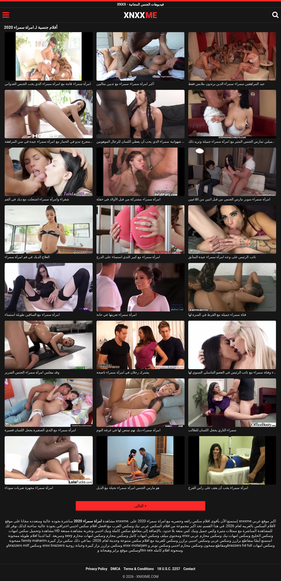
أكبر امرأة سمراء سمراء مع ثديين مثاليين (125, 84)
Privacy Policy (96, 569)
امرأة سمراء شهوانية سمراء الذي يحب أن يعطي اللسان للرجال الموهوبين (140, 141)
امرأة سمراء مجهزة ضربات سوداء (29, 488)
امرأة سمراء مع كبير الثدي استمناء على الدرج (128, 257)
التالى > (140, 506)
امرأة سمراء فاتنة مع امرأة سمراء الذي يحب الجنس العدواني (48, 84)
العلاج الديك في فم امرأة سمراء (27, 257)
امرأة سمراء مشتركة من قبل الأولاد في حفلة (128, 199)
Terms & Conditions (139, 569)
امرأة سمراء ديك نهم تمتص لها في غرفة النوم (128, 430)
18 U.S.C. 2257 (168, 569)
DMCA (115, 569)
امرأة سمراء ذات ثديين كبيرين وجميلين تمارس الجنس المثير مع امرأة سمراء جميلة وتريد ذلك (232, 141)
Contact (189, 569)
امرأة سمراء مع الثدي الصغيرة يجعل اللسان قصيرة (40, 430)
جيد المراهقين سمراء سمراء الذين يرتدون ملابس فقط (226, 84)
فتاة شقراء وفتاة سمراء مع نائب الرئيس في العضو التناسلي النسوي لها (232, 372)
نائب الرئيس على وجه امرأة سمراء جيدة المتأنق (222, 257)
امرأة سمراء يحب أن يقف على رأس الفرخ (218, 488)
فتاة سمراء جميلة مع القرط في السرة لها (217, 315)
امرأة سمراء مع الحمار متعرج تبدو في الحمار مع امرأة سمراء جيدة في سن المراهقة (49, 141)
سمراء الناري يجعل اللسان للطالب (212, 430)
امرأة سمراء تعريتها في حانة (116, 315)
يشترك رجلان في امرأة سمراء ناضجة (122, 372)
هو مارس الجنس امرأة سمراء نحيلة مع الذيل (127, 488)
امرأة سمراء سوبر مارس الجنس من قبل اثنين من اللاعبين (229, 199)
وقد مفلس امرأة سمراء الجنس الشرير (32, 372)
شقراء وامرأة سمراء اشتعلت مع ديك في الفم (37, 199)
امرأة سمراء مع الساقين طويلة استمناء (32, 315)
